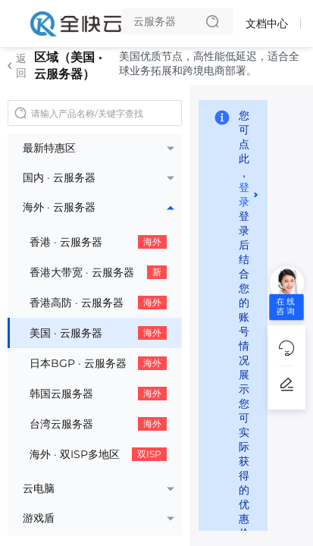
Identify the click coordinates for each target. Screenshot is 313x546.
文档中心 (267, 23)
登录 (244, 194)
